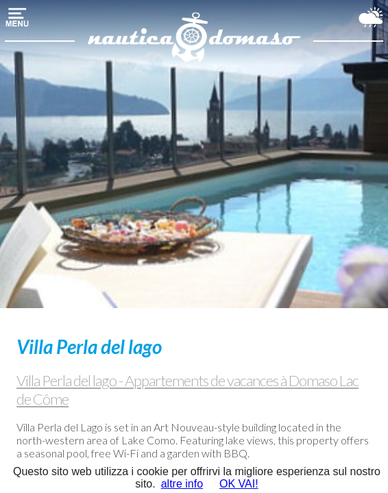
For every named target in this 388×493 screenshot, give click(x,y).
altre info (182, 484)
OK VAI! (238, 484)
